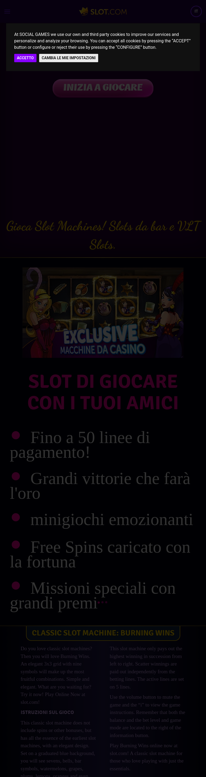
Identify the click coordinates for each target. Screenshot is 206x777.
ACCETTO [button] (25, 58)
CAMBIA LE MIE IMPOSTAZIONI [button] (69, 58)
